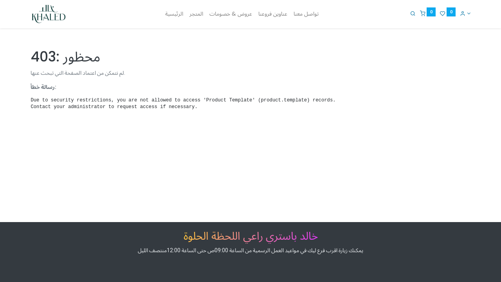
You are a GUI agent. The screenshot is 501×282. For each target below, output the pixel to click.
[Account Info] (465, 13)
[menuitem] (174, 14)
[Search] (413, 13)
